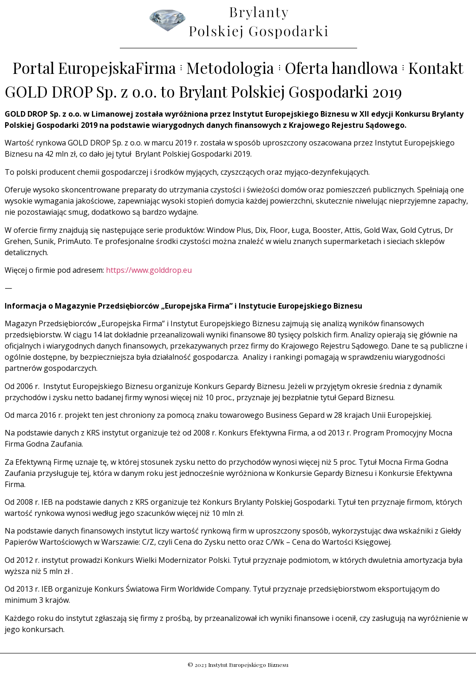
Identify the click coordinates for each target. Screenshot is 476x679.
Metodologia (230, 67)
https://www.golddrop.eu (149, 270)
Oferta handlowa (341, 67)
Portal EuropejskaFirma (94, 67)
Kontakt (435, 67)
